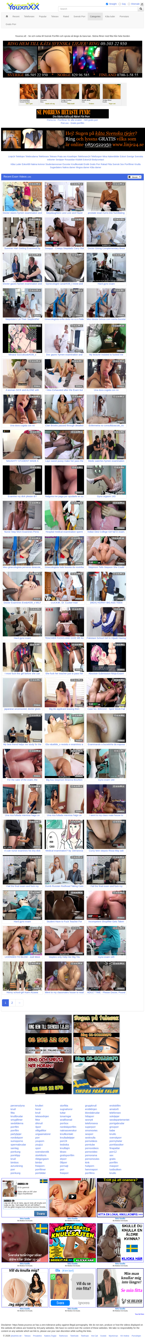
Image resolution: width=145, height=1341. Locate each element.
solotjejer (114, 1116)
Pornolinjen (136, 1336)
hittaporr (89, 1116)
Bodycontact (98, 159)
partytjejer (16, 1134)
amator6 (114, 1109)
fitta (13, 1112)
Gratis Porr (95, 164)
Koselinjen (72, 156)
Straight (113, 4)
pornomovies (92, 1159)
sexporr (89, 1134)
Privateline (37, 1336)
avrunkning (17, 1166)
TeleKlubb (74, 1336)
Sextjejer (60, 159)
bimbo (38, 1162)
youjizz (39, 1144)
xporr (38, 1148)
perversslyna (18, 1105)
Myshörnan (113, 1336)
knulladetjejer (67, 1137)
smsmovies (91, 1130)
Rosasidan (70, 159)
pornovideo (91, 1151)
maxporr (114, 1166)
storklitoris (40, 1155)
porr (37, 1137)
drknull (39, 1123)
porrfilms (90, 1173)
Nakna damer (68, 167)
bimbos (15, 1162)
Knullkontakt (77, 164)
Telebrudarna (31, 156)
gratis (113, 1159)
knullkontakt (66, 1134)
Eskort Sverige (127, 156)
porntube (90, 1144)
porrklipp (15, 1155)
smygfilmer (17, 1119)
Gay (124, 4)
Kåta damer (95, 167)
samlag (15, 1148)
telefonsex (115, 1112)
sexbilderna (17, 1123)
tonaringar (65, 1116)
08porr (63, 1162)
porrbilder (40, 1173)
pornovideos (92, 1148)
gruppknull (91, 1105)
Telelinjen (20, 156)
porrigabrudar (117, 1123)
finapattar (115, 1148)
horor (38, 1109)
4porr (38, 1127)
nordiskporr (17, 1137)
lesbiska (64, 1144)
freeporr (64, 1173)
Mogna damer (82, 167)
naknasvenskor (68, 1130)
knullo (113, 1134)
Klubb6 (79, 159)
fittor (37, 1119)
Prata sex (62, 156)
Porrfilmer (129, 164)
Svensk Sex (118, 164)
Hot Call (94, 1336)
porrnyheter (116, 1141)
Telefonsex (44, 156)
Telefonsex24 (84, 156)
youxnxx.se (16, 1335)
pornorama (91, 1155)
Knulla (137, 164)
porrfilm (15, 1127)
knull (13, 1109)
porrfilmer (40, 1169)
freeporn (40, 1166)
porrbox (64, 1123)
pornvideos (91, 1141)
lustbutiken (115, 1169)
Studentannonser (53, 164)
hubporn (89, 1166)
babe (112, 1130)
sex (111, 1155)
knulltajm (65, 1148)
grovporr (114, 1127)
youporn (39, 1141)
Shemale (135, 4)
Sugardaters (56, 167)
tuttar (63, 1112)
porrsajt (64, 1166)
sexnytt (89, 1119)
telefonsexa (91, 1123)
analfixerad (66, 1119)
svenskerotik (42, 1151)
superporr (90, 1127)
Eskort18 (87, 159)
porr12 (113, 1151)
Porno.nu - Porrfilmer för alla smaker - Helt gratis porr (72, 120)
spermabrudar (18, 1144)
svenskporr (116, 1137)
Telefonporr (96, 156)
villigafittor (40, 1130)
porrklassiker (117, 1144)
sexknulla (90, 1137)
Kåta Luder (16, 164)
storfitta (64, 1105)
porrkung (15, 1151)
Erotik (86, 164)
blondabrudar (92, 1112)
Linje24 (11, 156)
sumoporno (17, 1141)
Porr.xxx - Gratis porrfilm (72, 123)
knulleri (39, 1105)
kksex (63, 1151)
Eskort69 (26, 164)
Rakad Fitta (106, 164)
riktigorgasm (42, 1159)
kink (87, 1162)
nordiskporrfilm (68, 1127)
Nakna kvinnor (38, 164)
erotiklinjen (91, 1109)
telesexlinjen (42, 1116)
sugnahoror (66, 1109)
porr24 (63, 1141)
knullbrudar (17, 1116)
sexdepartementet (119, 1119)
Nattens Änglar (50, 1336)
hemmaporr (91, 1169)
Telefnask (85, 1336)
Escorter (67, 164)
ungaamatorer (43, 1134)
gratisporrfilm (67, 1155)
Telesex (53, 156)
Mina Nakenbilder (111, 156)
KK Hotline (124, 1336)
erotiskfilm (115, 1105)
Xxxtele (103, 1336)
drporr (63, 1159)
